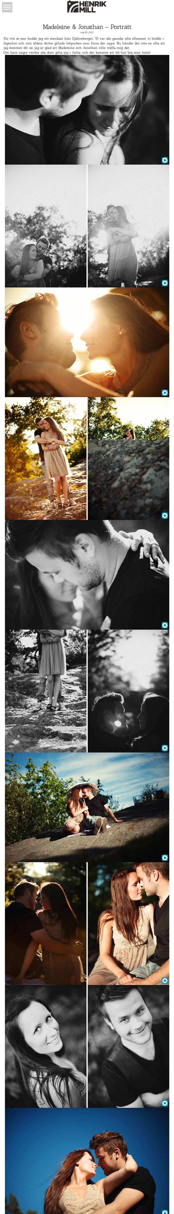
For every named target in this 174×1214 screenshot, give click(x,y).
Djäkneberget (82, 39)
